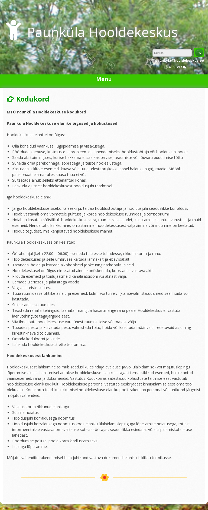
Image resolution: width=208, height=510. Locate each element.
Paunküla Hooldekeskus (102, 32)
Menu (104, 79)
